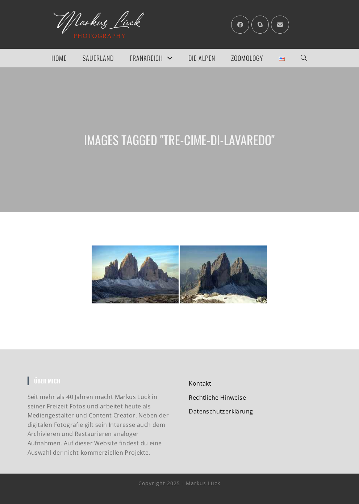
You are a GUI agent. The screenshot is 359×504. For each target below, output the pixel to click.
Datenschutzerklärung (221, 411)
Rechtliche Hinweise (217, 398)
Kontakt (200, 383)
